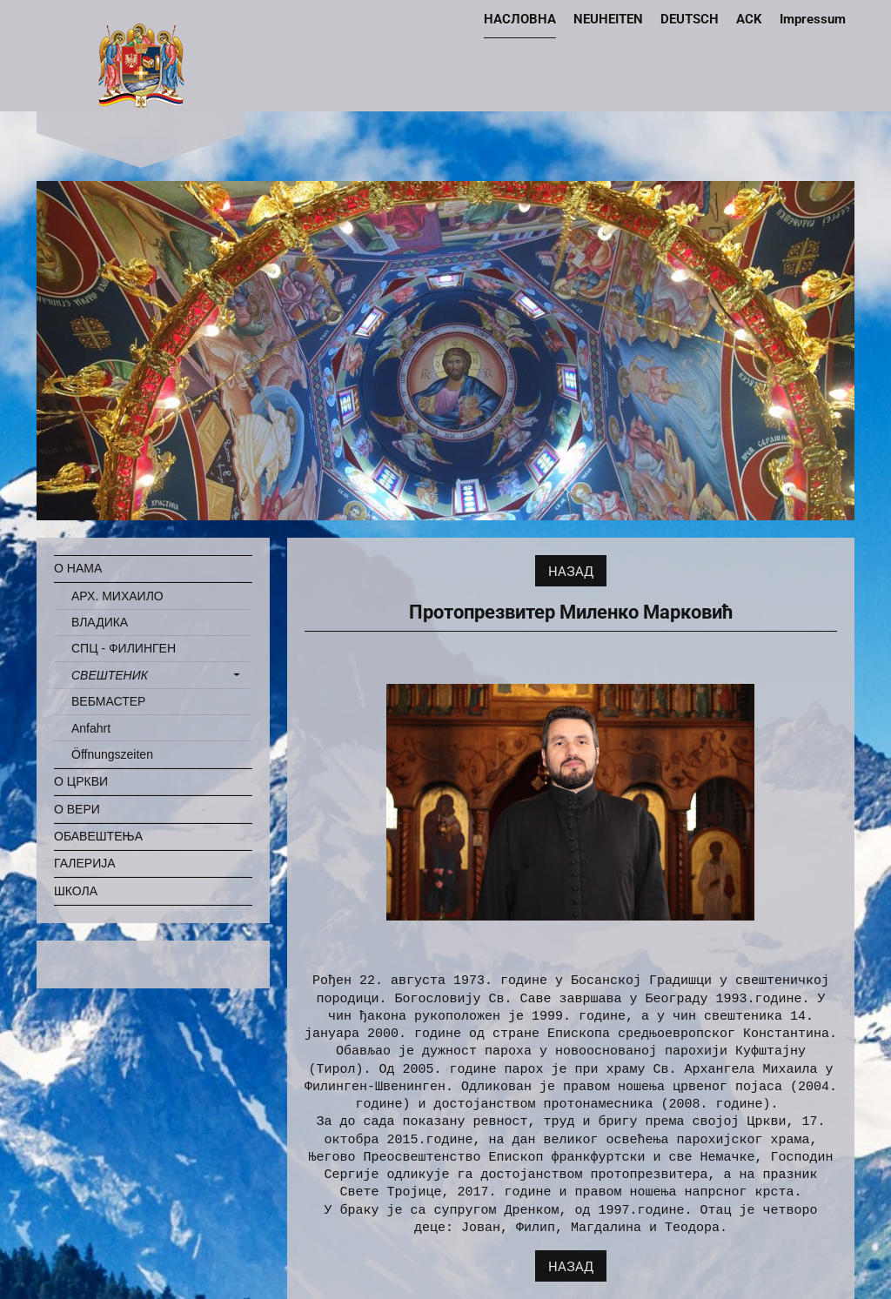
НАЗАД (570, 570)
